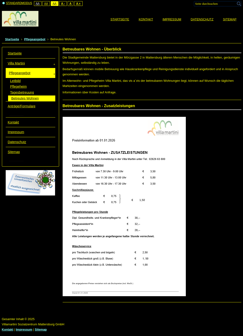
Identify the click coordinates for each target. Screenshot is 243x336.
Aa (38, 3)
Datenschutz (17, 142)
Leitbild (15, 81)
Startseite (15, 53)
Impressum (16, 132)
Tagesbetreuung (22, 92)
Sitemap (14, 152)
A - (63, 3)
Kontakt (13, 122)
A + (78, 3)
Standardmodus (17, 3)
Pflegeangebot (19, 73)
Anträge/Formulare (22, 106)
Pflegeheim (18, 86)
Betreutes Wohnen (25, 98)
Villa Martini (16, 63)
